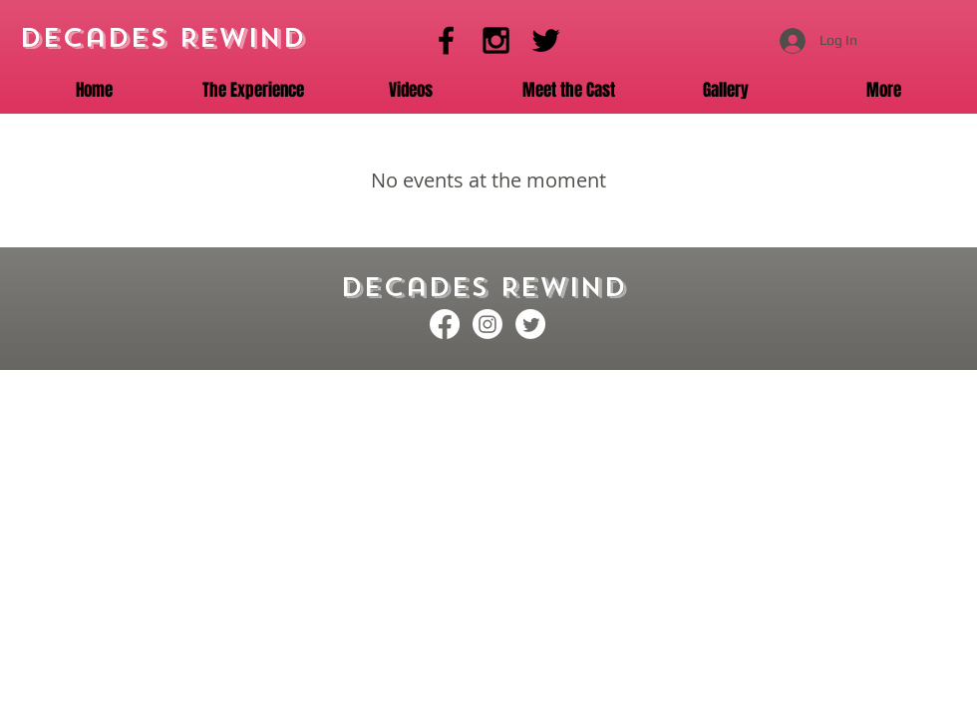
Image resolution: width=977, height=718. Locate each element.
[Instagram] (496, 40)
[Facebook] (446, 40)
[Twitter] (545, 40)
